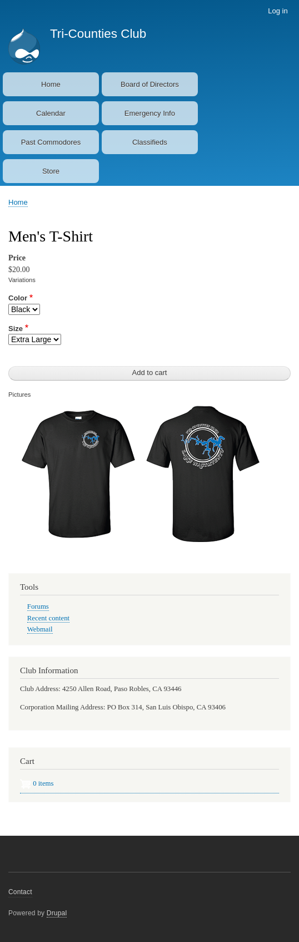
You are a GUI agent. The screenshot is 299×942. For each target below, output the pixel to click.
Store (50, 171)
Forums (38, 606)
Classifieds (149, 142)
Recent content (48, 618)
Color (17, 298)
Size (15, 328)
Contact (20, 892)
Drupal (57, 913)
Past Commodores (51, 142)
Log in (277, 11)
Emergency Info (149, 113)
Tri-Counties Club (98, 34)
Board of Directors (150, 84)
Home (51, 84)
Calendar (51, 113)
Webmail (40, 629)
